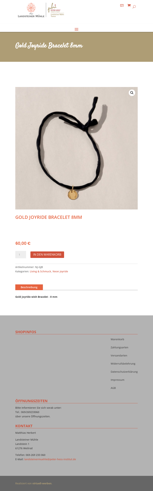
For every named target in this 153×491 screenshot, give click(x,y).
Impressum (117, 380)
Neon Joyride (60, 271)
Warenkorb (117, 339)
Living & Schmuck (40, 271)
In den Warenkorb (47, 254)
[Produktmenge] (20, 254)
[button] (132, 93)
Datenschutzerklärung (124, 372)
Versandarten (119, 355)
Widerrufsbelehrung (123, 363)
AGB (113, 388)
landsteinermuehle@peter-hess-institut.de (50, 459)
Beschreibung (29, 287)
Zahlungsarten (119, 347)
